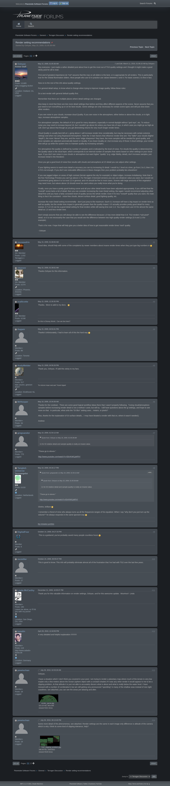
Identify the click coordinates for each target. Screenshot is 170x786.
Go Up (16, 765)
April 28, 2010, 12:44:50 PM (48, 633)
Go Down (17, 58)
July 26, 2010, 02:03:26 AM (50, 672)
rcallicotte (22, 303)
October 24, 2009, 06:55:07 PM (50, 561)
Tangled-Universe (21, 471)
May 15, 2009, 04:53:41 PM (48, 331)
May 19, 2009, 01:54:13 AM (48, 435)
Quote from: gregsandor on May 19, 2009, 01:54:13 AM (60, 475)
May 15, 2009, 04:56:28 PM (48, 367)
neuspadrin (23, 244)
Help (129, 784)
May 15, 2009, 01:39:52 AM (48, 270)
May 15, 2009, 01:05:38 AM (48, 66)
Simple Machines (37, 784)
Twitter (85, 784)
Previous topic (136, 49)
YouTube (99, 784)
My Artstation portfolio (46, 526)
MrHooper (22, 404)
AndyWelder (23, 367)
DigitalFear (23, 534)
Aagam (21, 331)
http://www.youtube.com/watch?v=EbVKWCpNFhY (59, 459)
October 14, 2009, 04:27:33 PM (50, 534)
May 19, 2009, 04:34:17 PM (48, 470)
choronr (21, 270)
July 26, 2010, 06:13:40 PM (50, 722)
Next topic (150, 49)
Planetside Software (75, 784)
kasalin (21, 633)
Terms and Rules (137, 784)
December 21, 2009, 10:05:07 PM (50, 592)
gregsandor (23, 435)
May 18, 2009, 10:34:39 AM (48, 404)
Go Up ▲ (147, 784)
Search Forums (148, 3)
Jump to (125, 778)
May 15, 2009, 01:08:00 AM (48, 244)
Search (31, 25)
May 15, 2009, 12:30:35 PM (48, 304)
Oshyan (21, 66)
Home (18, 25)
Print (153, 58)
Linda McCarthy (25, 592)
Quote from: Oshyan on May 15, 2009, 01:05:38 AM (59, 440)
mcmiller (22, 561)
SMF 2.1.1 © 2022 (25, 784)
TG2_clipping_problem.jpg (50, 749)
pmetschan (23, 672)
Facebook (92, 784)
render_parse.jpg (46, 705)
